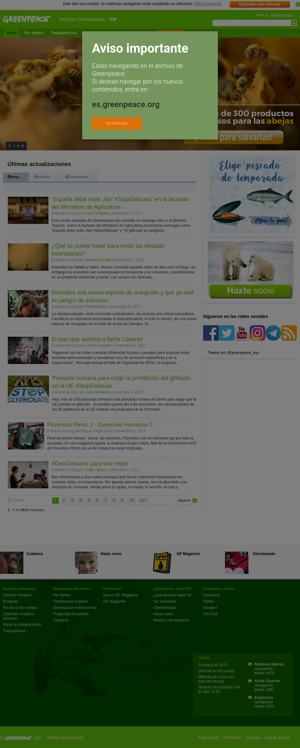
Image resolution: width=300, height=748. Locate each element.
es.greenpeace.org (125, 104)
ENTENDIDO (117, 124)
